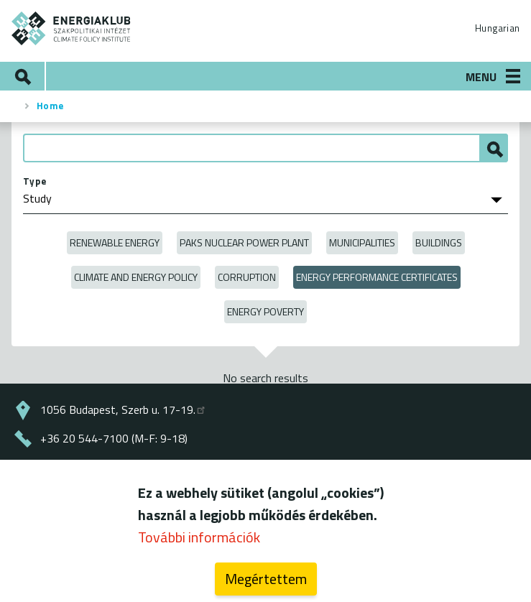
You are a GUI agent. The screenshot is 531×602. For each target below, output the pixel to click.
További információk (199, 543)
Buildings (438, 242)
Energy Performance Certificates (377, 276)
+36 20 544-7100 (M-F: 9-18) (114, 438)
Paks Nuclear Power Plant (244, 242)
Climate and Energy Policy (136, 276)
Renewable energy (115, 242)
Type (35, 181)
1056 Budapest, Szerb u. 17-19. (123, 409)
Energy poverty (265, 311)
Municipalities (362, 242)
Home (50, 105)
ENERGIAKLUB (71, 28)
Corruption (247, 276)
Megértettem (266, 584)
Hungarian (497, 28)
